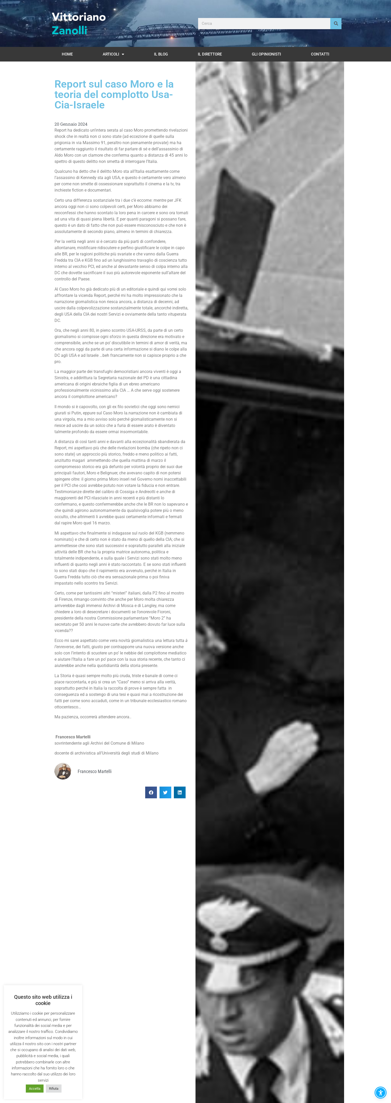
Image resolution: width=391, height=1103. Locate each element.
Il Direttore (210, 54)
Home (67, 54)
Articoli (113, 54)
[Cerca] (335, 23)
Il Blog (161, 54)
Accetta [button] (34, 1088)
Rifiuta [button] (53, 1088)
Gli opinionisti (266, 54)
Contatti (320, 54)
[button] (151, 792)
